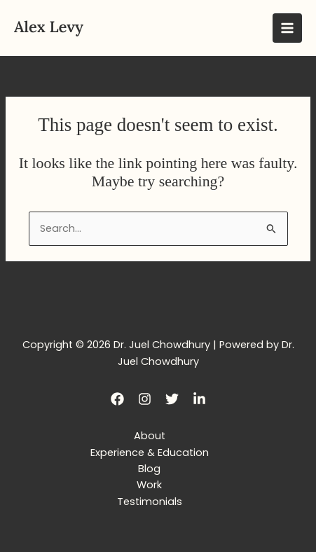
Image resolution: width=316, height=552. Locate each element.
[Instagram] (144, 399)
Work (149, 485)
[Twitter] (172, 399)
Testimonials (149, 502)
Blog (149, 469)
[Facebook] (117, 399)
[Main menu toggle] (287, 28)
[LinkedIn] (199, 399)
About (149, 436)
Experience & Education (149, 453)
